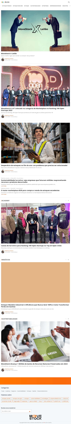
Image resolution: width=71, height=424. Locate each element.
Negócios (5, 260)
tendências (65, 401)
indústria (65, 6)
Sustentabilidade (9, 319)
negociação (17, 401)
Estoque (29, 391)
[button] (70, 5)
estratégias (45, 6)
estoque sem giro (18, 6)
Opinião (34, 391)
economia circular (7, 401)
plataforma (57, 401)
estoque (26, 6)
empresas (24, 401)
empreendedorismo (55, 6)
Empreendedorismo (42, 391)
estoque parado (6, 6)
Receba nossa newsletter (8, 408)
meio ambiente (48, 401)
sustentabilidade (35, 6)
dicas (40, 401)
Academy (5, 200)
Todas (2, 391)
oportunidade (33, 401)
